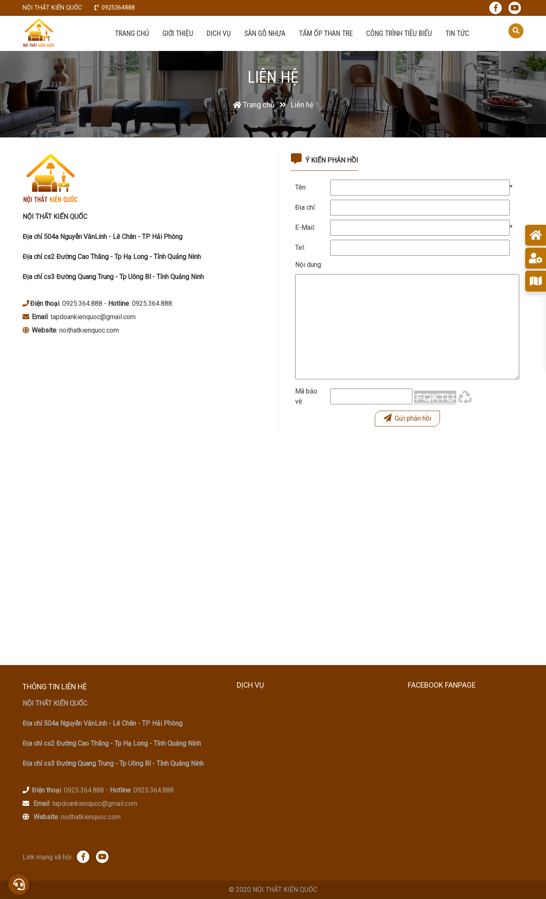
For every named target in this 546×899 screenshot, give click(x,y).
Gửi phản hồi (407, 418)
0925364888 (118, 7)
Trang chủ (132, 33)
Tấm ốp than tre (326, 33)
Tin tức (457, 33)
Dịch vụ (219, 33)
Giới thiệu (177, 33)
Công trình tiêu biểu (399, 33)
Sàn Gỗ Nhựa (265, 33)
